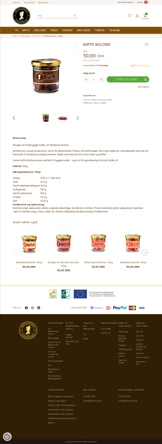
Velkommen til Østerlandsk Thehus (54, 345)
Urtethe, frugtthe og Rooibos (141, 346)
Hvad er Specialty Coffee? (122, 338)
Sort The (139, 331)
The (84, 334)
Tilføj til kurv (131, 79)
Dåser (53, 30)
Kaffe (26, 30)
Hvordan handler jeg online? (53, 354)
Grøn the (140, 336)
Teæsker (67, 30)
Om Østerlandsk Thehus (53, 331)
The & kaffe (106, 329)
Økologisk (40, 30)
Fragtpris (143, 87)
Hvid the (139, 340)
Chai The (140, 353)
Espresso (122, 345)
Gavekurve (105, 333)
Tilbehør (114, 30)
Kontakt (29, 2)
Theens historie (142, 357)
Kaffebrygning (124, 349)
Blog (16, 2)
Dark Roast (123, 331)
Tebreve (100, 30)
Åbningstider (53, 338)
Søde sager (83, 30)
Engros (43, 2)
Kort (50, 365)
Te (16, 30)
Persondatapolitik (55, 361)
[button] (76, 117)
